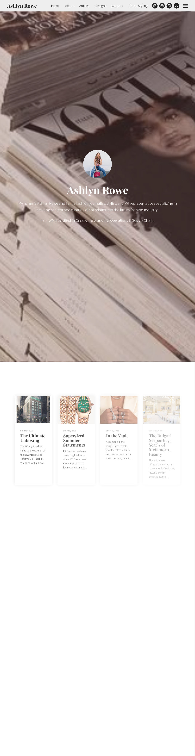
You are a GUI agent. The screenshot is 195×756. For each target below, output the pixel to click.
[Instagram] (155, 6)
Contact (117, 5)
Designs (100, 5)
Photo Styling (138, 5)
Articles (84, 5)
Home (55, 5)
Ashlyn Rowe (22, 5)
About (69, 5)
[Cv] (176, 6)
